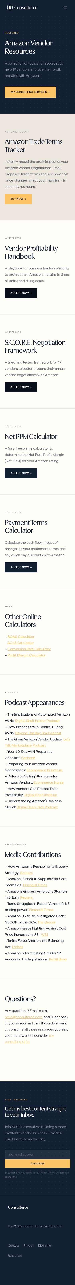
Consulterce (18, 1207)
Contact (13, 1245)
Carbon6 (28, 758)
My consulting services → (30, 92)
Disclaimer (45, 1245)
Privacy (28, 1245)
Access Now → (21, 292)
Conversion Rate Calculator (29, 649)
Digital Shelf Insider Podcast (37, 720)
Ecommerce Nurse (49, 782)
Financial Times (35, 885)
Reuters (26, 873)
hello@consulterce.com (23, 1017)
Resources (15, 1256)
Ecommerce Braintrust (45, 770)
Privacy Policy (47, 1172)
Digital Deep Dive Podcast (37, 807)
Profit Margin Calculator (27, 655)
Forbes (17, 947)
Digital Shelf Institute (40, 795)
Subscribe (37, 1163)
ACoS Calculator (20, 642)
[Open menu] (65, 7)
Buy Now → (18, 198)
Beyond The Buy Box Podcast (38, 733)
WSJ (44, 934)
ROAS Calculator (21, 636)
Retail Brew (58, 959)
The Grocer (47, 922)
